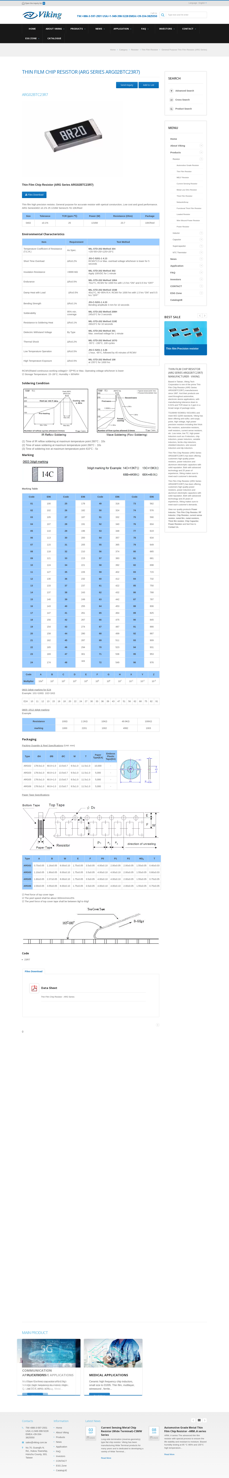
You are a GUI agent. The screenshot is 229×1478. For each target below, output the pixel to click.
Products (78, 29)
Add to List (148, 84)
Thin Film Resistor (150, 50)
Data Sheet (52, 988)
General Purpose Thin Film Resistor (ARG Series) (184, 50)
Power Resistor (183, 227)
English (202, 3)
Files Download (34, 194)
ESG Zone (32, 38)
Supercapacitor (179, 246)
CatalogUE (54, 38)
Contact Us (173, 527)
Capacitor (177, 240)
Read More (106, 1455)
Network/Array (182, 202)
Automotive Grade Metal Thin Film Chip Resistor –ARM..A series (185, 1427)
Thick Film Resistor (184, 196)
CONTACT (189, 29)
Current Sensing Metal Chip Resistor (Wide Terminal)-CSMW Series (121, 1428)
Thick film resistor (176, 521)
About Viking (55, 29)
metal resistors (192, 518)
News (100, 29)
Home (32, 28)
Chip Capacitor (191, 521)
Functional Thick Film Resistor (189, 208)
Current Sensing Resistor (187, 184)
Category (123, 50)
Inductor (176, 233)
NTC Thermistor (179, 252)
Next (200, 315)
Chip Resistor (183, 515)
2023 (154, 1435)
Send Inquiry (127, 84)
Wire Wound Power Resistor (188, 220)
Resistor (135, 50)
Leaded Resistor (183, 214)
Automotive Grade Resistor (188, 165)
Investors (167, 29)
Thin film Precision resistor (183, 348)
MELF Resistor (183, 177)
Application (122, 29)
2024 (91, 1435)
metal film (180, 518)
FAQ (145, 29)
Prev (204, 315)
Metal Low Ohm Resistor (187, 190)
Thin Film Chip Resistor (186, 512)
